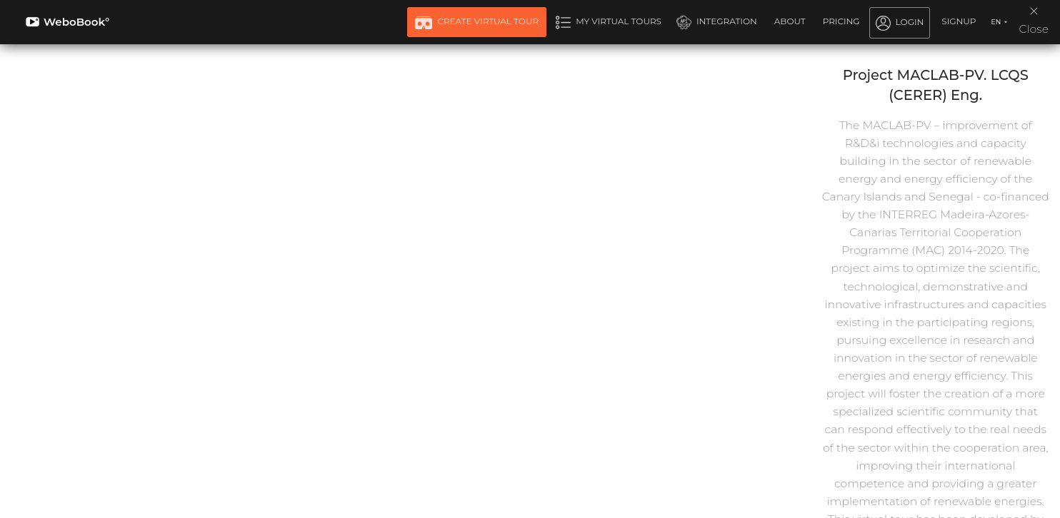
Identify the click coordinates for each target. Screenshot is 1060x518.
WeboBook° (67, 22)
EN (996, 22)
